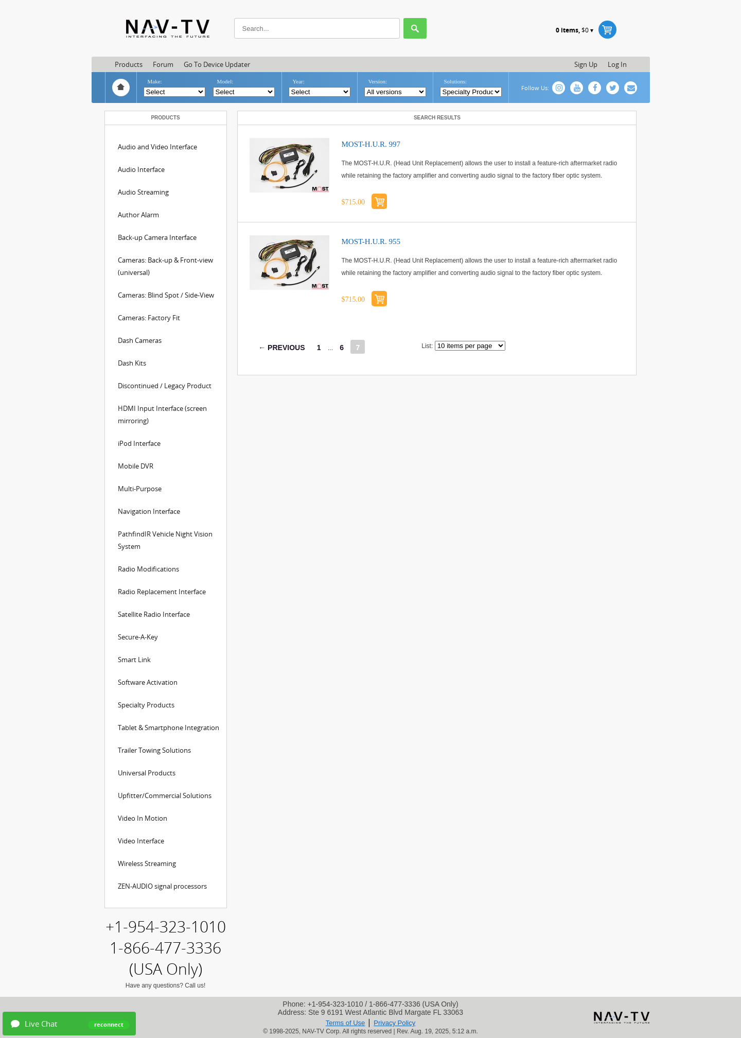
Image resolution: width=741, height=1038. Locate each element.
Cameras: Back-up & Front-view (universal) (165, 266)
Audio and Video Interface (157, 146)
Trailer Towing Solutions (154, 750)
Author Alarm (138, 214)
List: (427, 346)
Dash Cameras (140, 340)
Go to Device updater (217, 64)
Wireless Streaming (147, 863)
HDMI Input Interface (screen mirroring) (162, 414)
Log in (617, 64)
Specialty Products (146, 705)
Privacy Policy (394, 1023)
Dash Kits (132, 363)
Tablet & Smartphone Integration (168, 727)
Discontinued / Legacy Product (164, 385)
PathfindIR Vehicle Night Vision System (165, 540)
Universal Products (146, 772)
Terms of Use (345, 1023)
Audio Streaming (143, 192)
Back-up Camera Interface (157, 237)
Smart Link (134, 659)
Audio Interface (141, 169)
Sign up (585, 64)
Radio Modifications (148, 569)
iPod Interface (139, 443)
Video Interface (141, 840)
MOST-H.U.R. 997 (371, 144)
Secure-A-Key (138, 637)
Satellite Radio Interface (154, 614)
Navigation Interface (149, 511)
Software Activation (148, 682)
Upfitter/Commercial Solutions (164, 795)
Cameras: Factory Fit (149, 317)
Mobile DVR (135, 466)
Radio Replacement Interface (162, 591)
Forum (163, 64)
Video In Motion (142, 818)
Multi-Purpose (140, 488)
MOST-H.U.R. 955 (371, 241)
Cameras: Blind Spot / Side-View (166, 295)
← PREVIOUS (281, 347)
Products (129, 64)
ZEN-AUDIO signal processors (162, 886)
